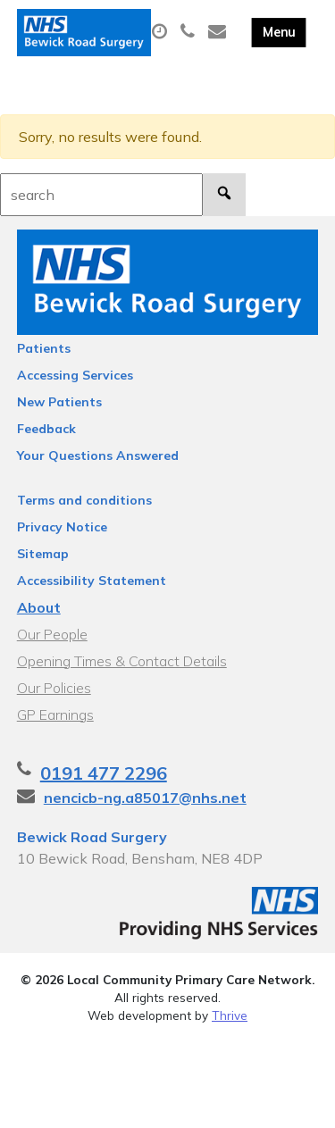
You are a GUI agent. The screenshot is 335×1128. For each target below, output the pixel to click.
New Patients (59, 402)
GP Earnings (55, 714)
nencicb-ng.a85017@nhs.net (145, 797)
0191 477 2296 (103, 773)
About (39, 607)
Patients (44, 348)
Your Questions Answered (98, 455)
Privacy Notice (62, 527)
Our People (52, 634)
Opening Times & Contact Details (122, 661)
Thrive (229, 1015)
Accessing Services (75, 375)
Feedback (46, 429)
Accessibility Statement (91, 580)
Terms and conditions (84, 500)
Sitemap (43, 554)
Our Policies (54, 688)
